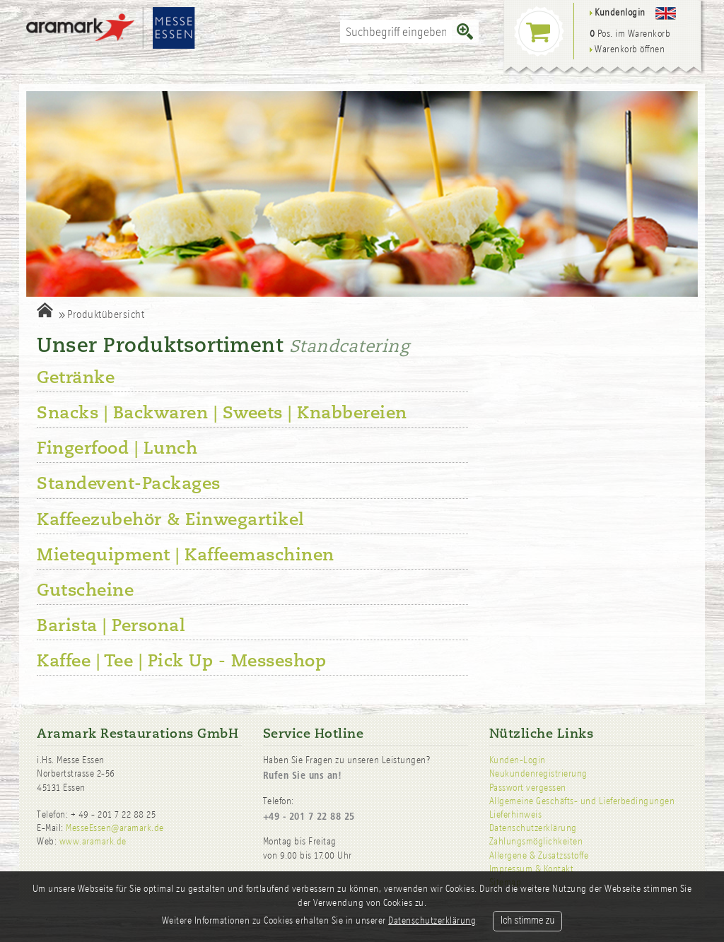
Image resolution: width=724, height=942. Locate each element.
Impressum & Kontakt (531, 869)
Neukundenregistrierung (538, 773)
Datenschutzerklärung (533, 828)
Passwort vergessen (527, 787)
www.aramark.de (93, 841)
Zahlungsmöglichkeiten (536, 841)
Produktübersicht (105, 314)
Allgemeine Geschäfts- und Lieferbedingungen (582, 801)
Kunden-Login (517, 760)
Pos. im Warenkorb (630, 33)
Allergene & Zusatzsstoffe (539, 855)
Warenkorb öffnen (627, 49)
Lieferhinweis (515, 814)
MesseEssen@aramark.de (115, 828)
